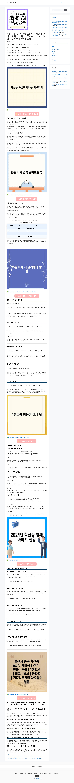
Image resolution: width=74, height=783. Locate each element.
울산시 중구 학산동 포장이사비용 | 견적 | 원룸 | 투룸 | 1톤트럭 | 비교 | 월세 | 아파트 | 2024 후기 (25, 755)
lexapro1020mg (57, 773)
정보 (53, 59)
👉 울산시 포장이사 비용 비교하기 (27, 296)
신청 (65, 2)
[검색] (65, 10)
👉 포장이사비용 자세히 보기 (26, 199)
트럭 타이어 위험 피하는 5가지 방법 (59, 78)
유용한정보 (54, 55)
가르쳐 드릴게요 (12, 3)
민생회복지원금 (55, 49)
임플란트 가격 (36, 773)
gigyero (15, 773)
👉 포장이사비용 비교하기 (26, 441)
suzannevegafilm (28, 773)
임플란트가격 (21, 773)
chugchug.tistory (43, 773)
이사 (53, 57)
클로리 (54, 17)
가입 (61, 2)
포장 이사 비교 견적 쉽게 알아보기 (14, 757)
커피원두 (54, 60)
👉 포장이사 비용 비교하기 (27, 564)
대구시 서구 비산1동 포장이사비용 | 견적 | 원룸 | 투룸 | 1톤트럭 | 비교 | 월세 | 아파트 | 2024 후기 (25, 758)
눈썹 (53, 48)
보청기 (53, 51)
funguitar (50, 773)
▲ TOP (37, 776)
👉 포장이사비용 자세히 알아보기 (27, 114)
